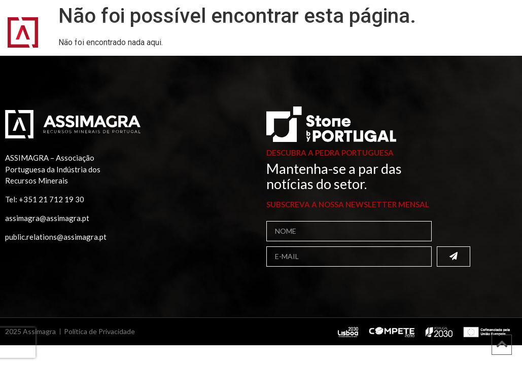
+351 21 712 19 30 (51, 199)
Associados (182, 28)
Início (67, 28)
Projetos (79, 38)
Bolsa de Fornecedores (275, 28)
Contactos (213, 38)
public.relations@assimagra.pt (56, 236)
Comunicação (144, 38)
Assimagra (117, 28)
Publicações (370, 28)
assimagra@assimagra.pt (47, 218)
